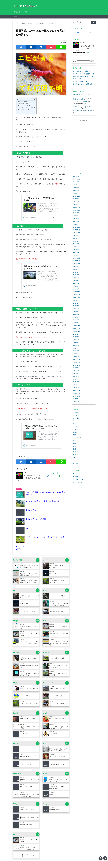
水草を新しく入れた (23, 109)
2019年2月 (76, 320)
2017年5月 (76, 376)
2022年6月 (76, 215)
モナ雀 (21, 749)
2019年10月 (76, 297)
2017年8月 (76, 368)
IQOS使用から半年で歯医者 (81, 101)
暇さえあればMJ (77, 110)
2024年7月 (76, 185)
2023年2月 (76, 201)
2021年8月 (76, 238)
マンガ (75, 460)
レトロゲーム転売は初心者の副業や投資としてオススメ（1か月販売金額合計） (59, 643)
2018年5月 (76, 345)
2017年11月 (76, 362)
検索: (74, 61)
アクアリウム (20, 546)
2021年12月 (76, 227)
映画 (74, 454)
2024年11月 (76, 179)
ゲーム (75, 426)
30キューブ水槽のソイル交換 (56, 658)
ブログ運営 (76, 412)
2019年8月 (76, 303)
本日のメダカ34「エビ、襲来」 (37, 519)
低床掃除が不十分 (23, 103)
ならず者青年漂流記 (25, 6)
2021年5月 (76, 246)
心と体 (75, 415)
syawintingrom (88, 110)
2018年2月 (76, 353)
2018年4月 (76, 348)
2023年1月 (76, 204)
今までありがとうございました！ (28, 809)
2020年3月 (76, 283)
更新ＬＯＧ (17, 17)
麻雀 (74, 446)
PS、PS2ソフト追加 (79, 94)
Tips (74, 423)
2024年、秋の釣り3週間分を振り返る (83, 74)
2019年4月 (76, 314)
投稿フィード (77, 476)
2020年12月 (76, 258)
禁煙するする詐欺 (78, 99)
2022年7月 (76, 213)
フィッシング (77, 437)
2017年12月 (76, 359)
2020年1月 (76, 289)
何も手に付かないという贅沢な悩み (29, 688)
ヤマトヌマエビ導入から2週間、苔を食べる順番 (43, 501)
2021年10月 (76, 232)
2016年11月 (76, 393)
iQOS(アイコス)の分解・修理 (81, 106)
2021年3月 (76, 249)
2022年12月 (76, 207)
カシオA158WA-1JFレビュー (56, 611)
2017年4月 (76, 379)
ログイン (75, 473)
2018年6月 (76, 342)
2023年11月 (76, 196)
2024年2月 (76, 190)
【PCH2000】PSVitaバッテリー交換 (58, 633)
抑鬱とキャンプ (53, 573)
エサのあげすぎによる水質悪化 (27, 107)
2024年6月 (76, 187)
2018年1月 (76, 356)
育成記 (64, 42)
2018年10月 (76, 331)
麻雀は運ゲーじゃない (25, 756)
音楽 (74, 449)
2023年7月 (76, 199)
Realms (75, 457)
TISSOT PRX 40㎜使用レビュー (58, 596)
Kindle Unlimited (24, 733)
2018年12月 (76, 325)
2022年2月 (76, 221)
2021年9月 (76, 235)
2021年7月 (76, 241)
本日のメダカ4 (31, 510)
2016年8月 (76, 401)
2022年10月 (76, 210)
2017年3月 (76, 382)
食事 (74, 443)
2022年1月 (76, 224)
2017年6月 (76, 373)
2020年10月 (76, 263)
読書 (74, 440)
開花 (27, 528)
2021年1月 (76, 255)
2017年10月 (76, 365)
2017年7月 (76, 370)
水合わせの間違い (23, 101)
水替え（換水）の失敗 (24, 105)
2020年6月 (76, 275)
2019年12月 (76, 292)
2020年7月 (76, 272)
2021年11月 (76, 230)
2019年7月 (76, 306)
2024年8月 (76, 182)
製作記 (75, 429)
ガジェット (76, 463)
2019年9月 (76, 300)
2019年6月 (76, 308)
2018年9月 (76, 334)
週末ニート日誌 (24, 696)
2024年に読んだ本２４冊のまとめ (29, 718)
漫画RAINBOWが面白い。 (56, 809)
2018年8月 (76, 337)
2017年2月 (76, 384)
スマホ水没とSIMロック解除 (56, 764)
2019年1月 (76, 323)
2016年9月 (76, 399)
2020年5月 (76, 277)
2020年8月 (76, 269)
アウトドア (76, 418)
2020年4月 (76, 280)
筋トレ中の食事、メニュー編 (56, 733)
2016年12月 (76, 390)
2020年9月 (76, 266)
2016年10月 (76, 396)
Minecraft (75, 451)
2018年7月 (76, 339)
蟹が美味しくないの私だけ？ (56, 718)
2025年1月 (76, 176)
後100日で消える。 (54, 794)
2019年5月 (76, 311)
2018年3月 (76, 351)
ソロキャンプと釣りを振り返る (28, 611)
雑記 (74, 435)
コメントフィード (78, 479)
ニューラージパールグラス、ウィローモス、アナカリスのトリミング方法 (29, 643)
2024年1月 (76, 193)
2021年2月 (76, 252)
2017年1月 (76, 387)
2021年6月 (76, 244)
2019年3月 (76, 317)
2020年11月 (76, 261)
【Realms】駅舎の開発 (26, 786)
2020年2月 (76, 286)
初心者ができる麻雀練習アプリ (28, 764)
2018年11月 (76, 328)
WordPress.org (77, 482)
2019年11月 (76, 294)
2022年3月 (76, 218)
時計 (74, 420)
